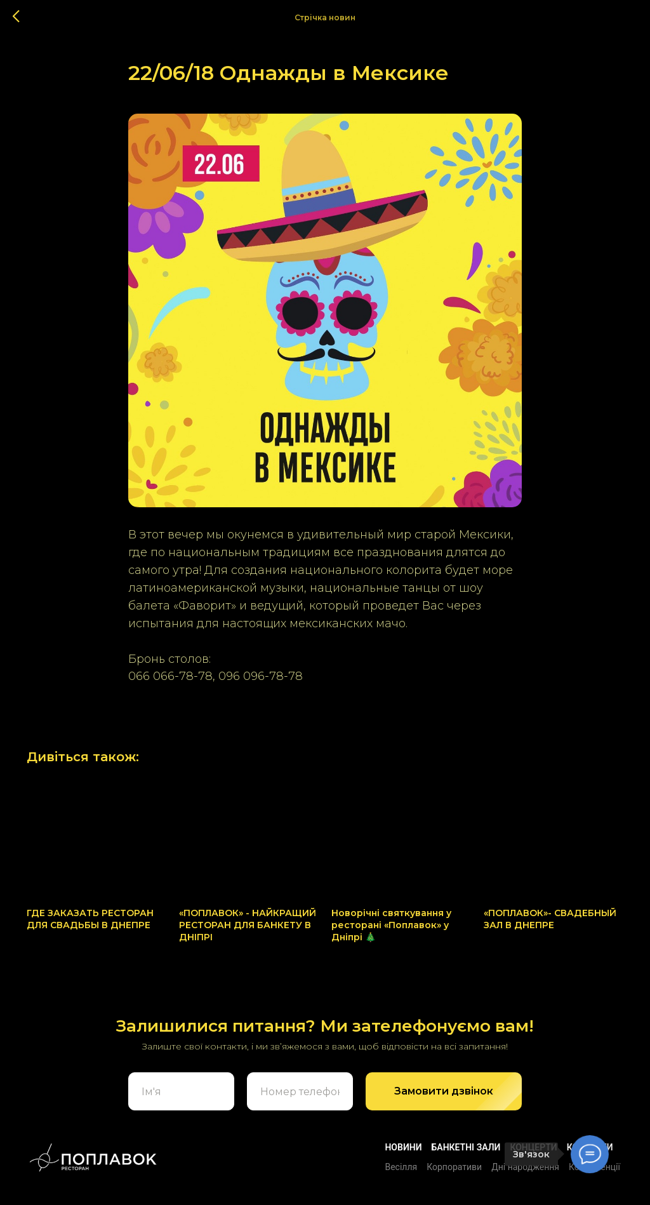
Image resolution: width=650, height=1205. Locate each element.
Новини (403, 1147)
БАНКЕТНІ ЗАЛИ (466, 1147)
